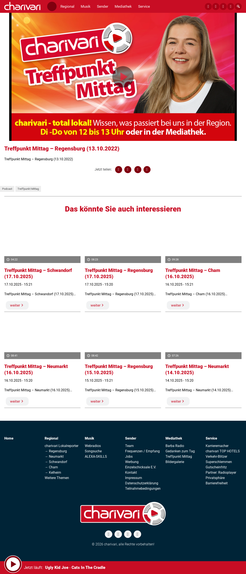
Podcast (7, 188)
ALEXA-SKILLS (96, 456)
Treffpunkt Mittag (28, 188)
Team (129, 446)
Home (8, 438)
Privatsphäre (215, 478)
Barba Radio (174, 446)
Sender (130, 438)
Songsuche (93, 451)
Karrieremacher (217, 446)
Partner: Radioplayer (221, 472)
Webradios (93, 446)
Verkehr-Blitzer (216, 456)
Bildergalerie (174, 462)
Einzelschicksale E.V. (140, 467)
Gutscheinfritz (216, 467)
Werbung (132, 462)
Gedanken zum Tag (180, 451)
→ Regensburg (56, 451)
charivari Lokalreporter (61, 446)
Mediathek (173, 438)
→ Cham (51, 467)
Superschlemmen (219, 462)
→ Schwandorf (56, 462)
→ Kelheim (53, 472)
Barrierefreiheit (217, 483)
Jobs (129, 456)
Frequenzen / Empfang (142, 451)
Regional (51, 438)
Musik (89, 438)
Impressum (133, 478)
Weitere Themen (57, 478)
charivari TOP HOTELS (223, 451)
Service (211, 438)
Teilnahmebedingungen (143, 488)
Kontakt (131, 472)
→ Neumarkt (54, 456)
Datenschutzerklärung (141, 483)
